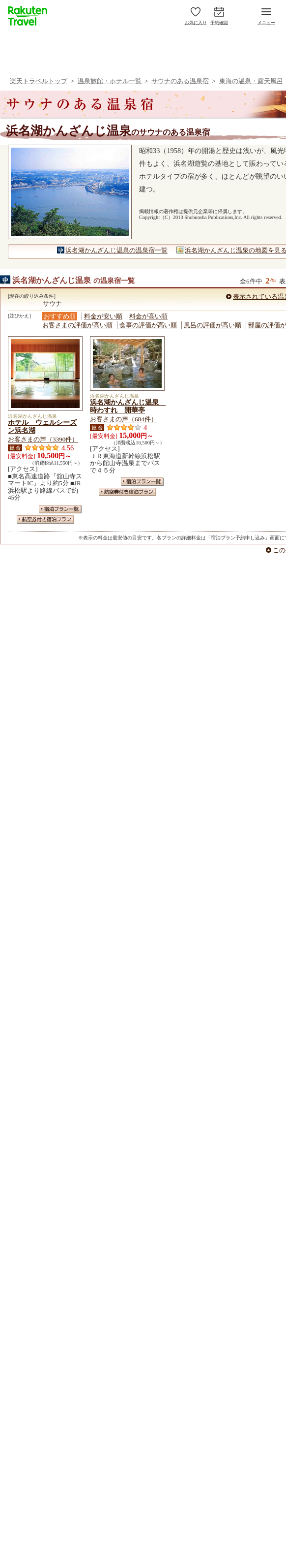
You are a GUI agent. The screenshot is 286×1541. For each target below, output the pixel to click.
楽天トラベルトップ (38, 81)
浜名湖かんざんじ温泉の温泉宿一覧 (116, 250)
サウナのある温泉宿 (180, 81)
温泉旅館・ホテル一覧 (110, 81)
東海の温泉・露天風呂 (251, 81)
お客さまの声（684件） (123, 419)
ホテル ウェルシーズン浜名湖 (42, 426)
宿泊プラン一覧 (60, 509)
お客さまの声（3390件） (43, 439)
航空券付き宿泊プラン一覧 (45, 519)
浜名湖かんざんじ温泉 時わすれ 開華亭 (128, 406)
